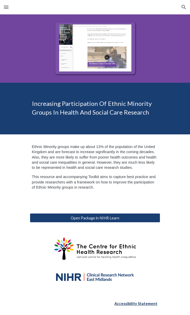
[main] (95, 108)
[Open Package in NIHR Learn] (95, 218)
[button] (6, 7)
